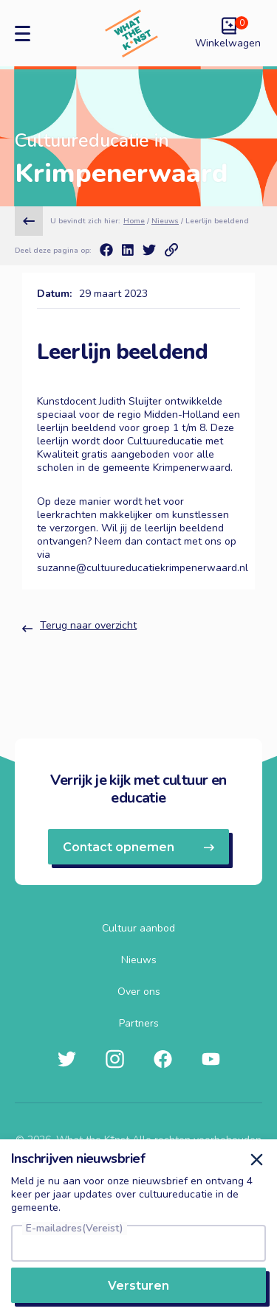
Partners (139, 1023)
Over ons (138, 992)
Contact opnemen (138, 847)
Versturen (138, 1286)
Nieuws (165, 221)
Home (134, 221)
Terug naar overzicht (79, 627)
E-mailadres (74, 1228)
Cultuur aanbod (138, 928)
